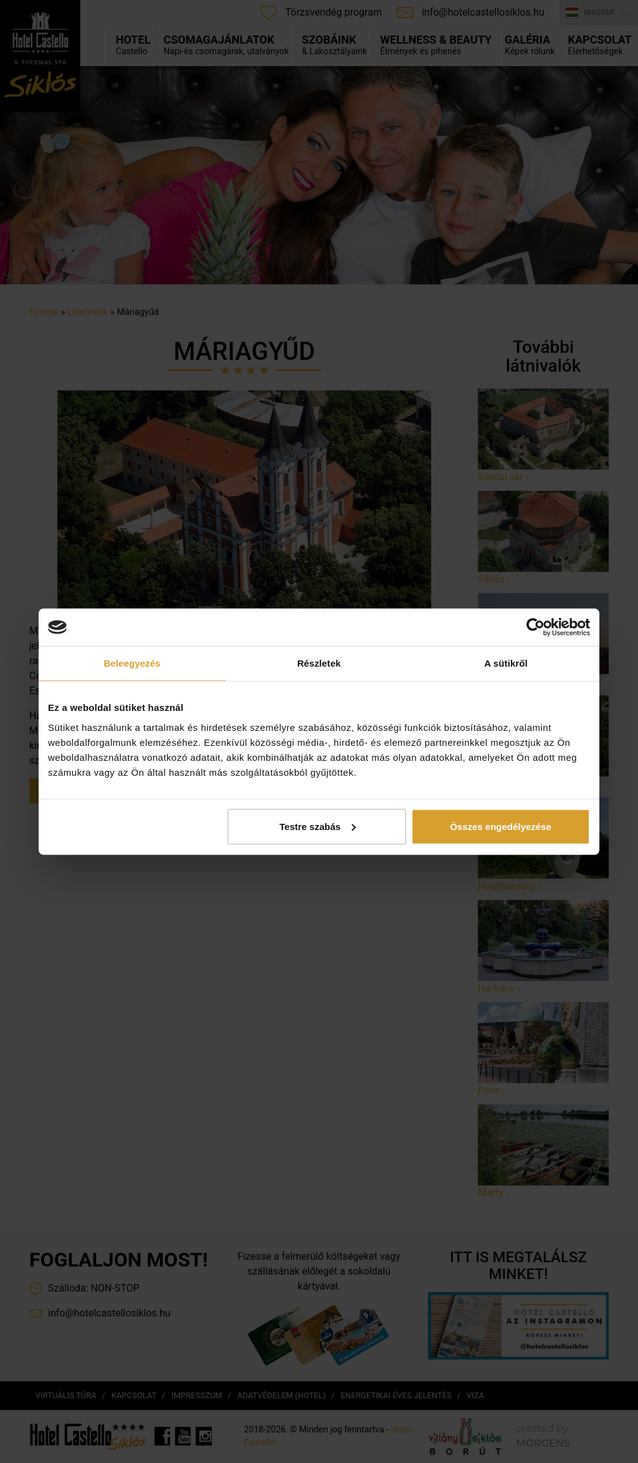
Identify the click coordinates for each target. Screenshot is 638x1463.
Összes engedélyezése (500, 826)
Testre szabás (318, 826)
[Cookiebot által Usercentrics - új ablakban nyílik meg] (535, 627)
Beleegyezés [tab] (131, 663)
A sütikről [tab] (506, 663)
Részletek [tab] (319, 663)
